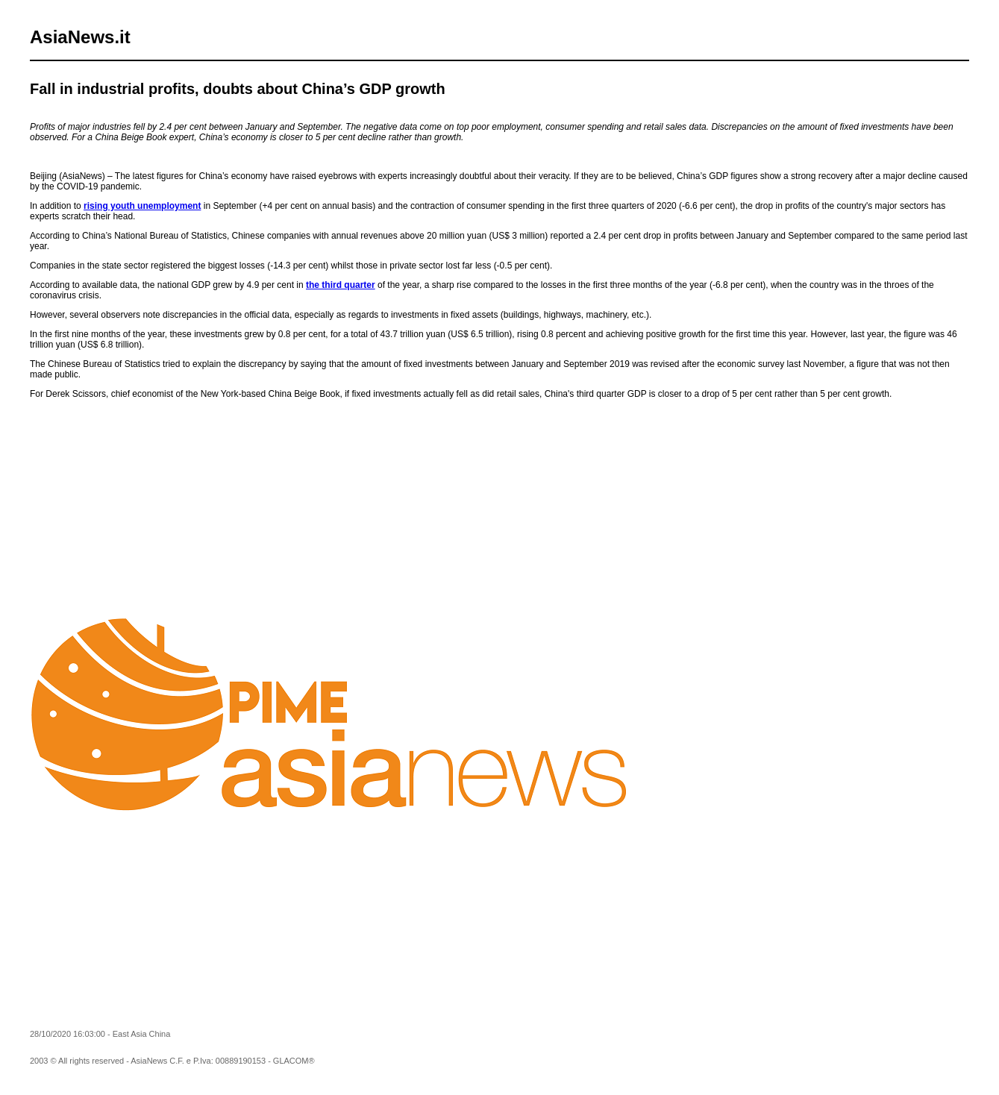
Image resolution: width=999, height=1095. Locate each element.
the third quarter (340, 285)
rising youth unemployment (142, 206)
